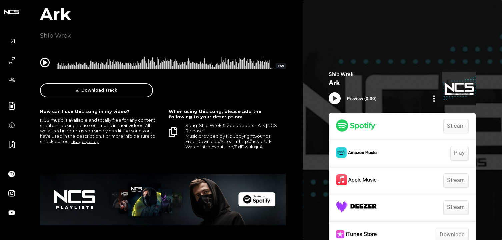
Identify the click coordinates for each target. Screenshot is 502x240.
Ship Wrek (55, 35)
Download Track (96, 90)
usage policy (85, 141)
